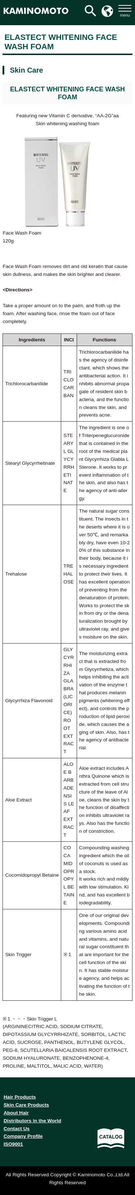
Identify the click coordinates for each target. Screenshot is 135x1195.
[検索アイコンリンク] (90, 10)
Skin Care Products (26, 1105)
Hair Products (20, 1097)
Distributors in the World (32, 1120)
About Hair (16, 1113)
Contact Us (17, 1128)
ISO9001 (13, 1144)
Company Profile (23, 1136)
